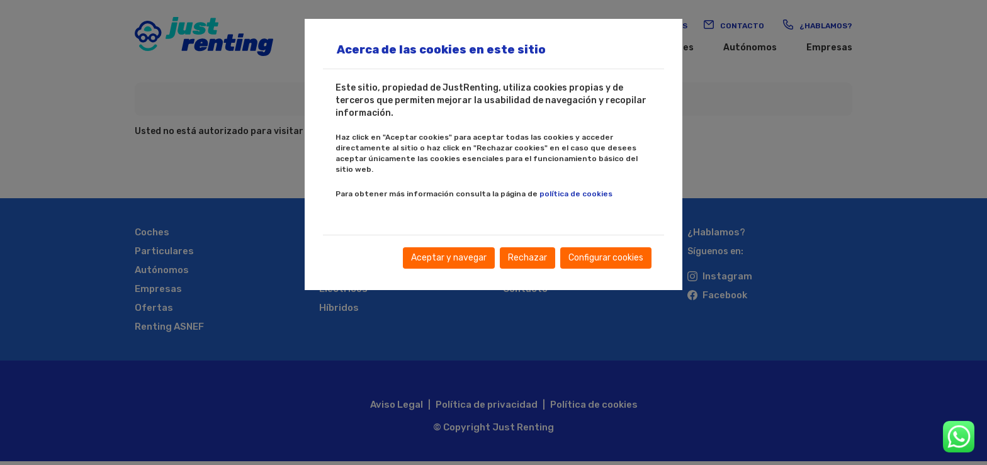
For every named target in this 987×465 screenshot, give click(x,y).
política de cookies (575, 193)
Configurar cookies (605, 257)
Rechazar (527, 257)
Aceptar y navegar (449, 257)
